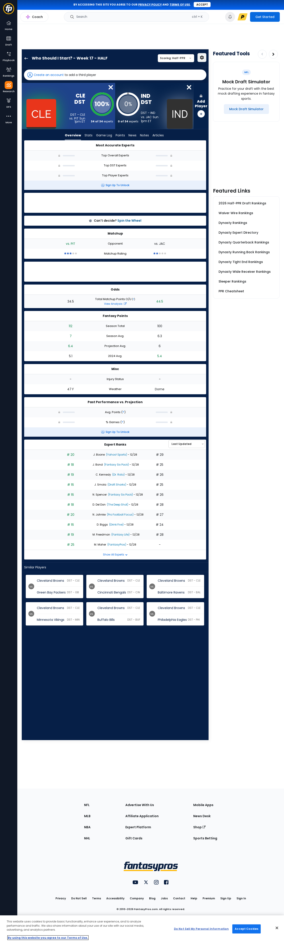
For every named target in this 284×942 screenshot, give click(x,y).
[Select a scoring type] (176, 58)
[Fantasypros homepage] (8, 10)
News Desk (202, 816)
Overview (73, 135)
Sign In (241, 898)
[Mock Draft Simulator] (246, 109)
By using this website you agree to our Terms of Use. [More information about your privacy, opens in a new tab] (48, 938)
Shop (199, 827)
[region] (142, 928)
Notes (144, 135)
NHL (87, 838)
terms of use (180, 4)
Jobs (164, 898)
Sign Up (225, 898)
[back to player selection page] (25, 58)
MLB (87, 816)
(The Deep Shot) (117, 504)
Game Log (104, 135)
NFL (87, 805)
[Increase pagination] (273, 54)
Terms (96, 898)
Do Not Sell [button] (79, 898)
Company (137, 898)
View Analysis (115, 304)
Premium (209, 898)
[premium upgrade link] (242, 17)
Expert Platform (138, 827)
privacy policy (150, 4)
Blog (152, 898)
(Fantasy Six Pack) (116, 464)
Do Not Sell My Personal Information (201, 929)
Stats (89, 135)
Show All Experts (115, 554)
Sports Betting (205, 838)
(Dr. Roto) (118, 474)
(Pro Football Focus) (120, 514)
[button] (115, 75)
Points (120, 135)
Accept (202, 4)
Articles (158, 135)
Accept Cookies (246, 929)
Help (194, 898)
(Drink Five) (116, 524)
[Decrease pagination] (262, 54)
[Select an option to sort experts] (186, 444)
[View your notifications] (230, 17)
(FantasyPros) (116, 544)
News (132, 135)
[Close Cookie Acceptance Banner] (277, 928)
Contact (179, 898)
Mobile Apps (203, 805)
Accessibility (115, 898)
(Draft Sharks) (116, 484)
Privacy (60, 898)
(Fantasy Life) (120, 534)
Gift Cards (133, 838)
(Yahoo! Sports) (116, 454)
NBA (87, 827)
